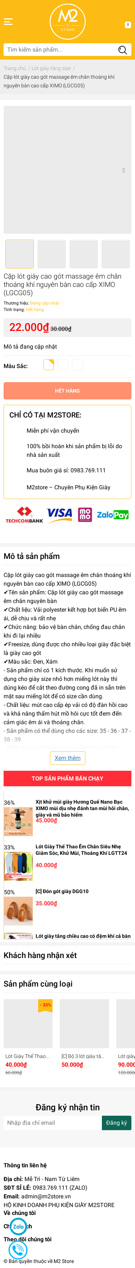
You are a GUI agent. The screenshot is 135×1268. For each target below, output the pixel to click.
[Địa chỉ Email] (67, 1123)
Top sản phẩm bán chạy (67, 778)
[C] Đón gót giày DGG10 (62, 891)
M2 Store (64, 1261)
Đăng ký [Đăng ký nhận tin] (116, 1122)
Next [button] (123, 170)
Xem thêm (68, 758)
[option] (67, 170)
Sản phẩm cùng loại (38, 983)
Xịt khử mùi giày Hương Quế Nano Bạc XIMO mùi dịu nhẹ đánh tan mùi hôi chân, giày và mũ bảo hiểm (82, 808)
